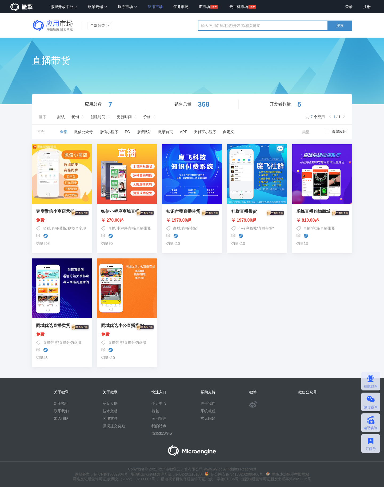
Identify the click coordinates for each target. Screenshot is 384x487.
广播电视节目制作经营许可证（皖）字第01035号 (197, 479)
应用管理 (158, 418)
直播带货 (58, 228)
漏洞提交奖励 (114, 426)
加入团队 (61, 418)
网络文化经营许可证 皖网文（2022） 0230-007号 (114, 479)
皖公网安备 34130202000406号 (234, 474)
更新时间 (124, 117)
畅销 (75, 117)
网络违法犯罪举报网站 (287, 474)
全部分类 (99, 25)
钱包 (155, 411)
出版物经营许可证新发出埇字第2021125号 (274, 479)
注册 (367, 7)
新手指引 (61, 403)
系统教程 (208, 411)
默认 (61, 117)
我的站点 (158, 426)
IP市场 (204, 7)
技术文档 (110, 411)
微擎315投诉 (162, 433)
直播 (111, 228)
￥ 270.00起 (127, 220)
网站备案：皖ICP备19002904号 (101, 474)
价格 (147, 117)
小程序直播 (126, 228)
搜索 (340, 25)
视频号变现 (76, 228)
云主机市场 (238, 7)
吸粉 (46, 228)
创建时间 (97, 117)
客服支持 (110, 418)
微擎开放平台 (64, 7)
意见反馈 (110, 403)
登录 (349, 7)
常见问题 (208, 418)
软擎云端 (97, 7)
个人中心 (158, 403)
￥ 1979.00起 (192, 220)
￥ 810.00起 (322, 220)
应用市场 (155, 7)
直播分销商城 (70, 342)
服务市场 (127, 7)
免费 (62, 220)
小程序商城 (247, 228)
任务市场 (180, 7)
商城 (177, 228)
